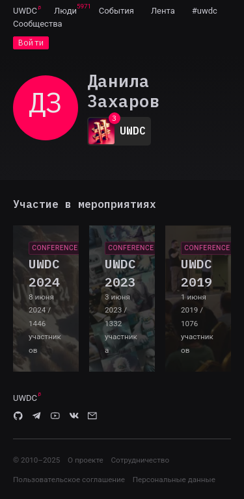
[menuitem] (25, 10)
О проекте (85, 460)
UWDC (25, 11)
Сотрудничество (140, 460)
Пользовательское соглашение (69, 479)
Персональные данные (174, 479)
